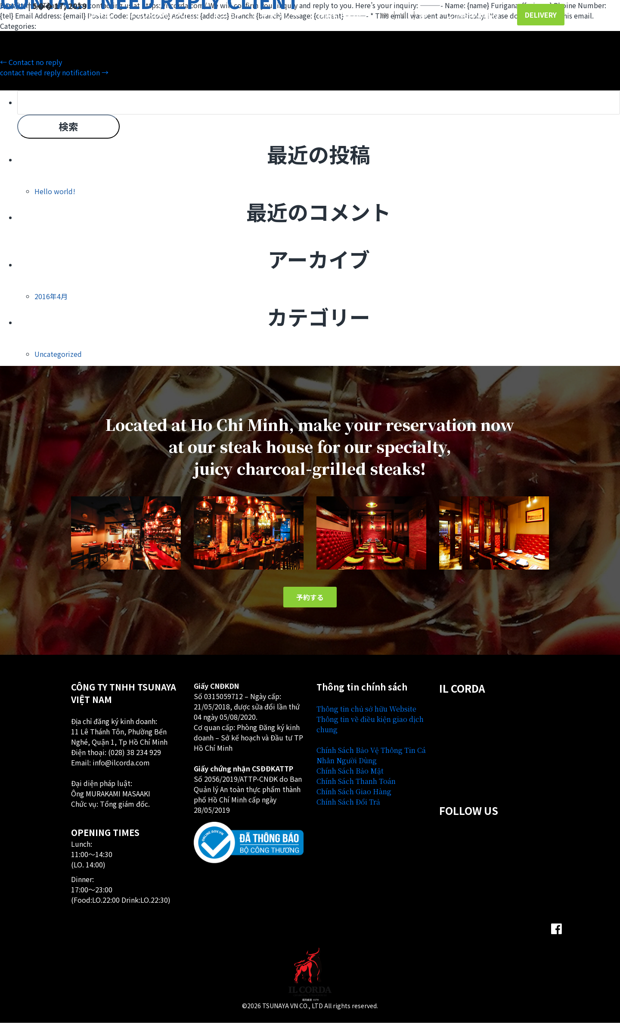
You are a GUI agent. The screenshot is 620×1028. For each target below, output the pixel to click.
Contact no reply (31, 62)
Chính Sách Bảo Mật (350, 776)
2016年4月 (51, 300)
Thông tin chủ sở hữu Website (366, 714)
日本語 (427, 14)
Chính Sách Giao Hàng (353, 797)
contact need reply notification (54, 72)
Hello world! (54, 195)
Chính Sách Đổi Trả (348, 807)
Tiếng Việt (407, 14)
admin (13, 5)
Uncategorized (58, 358)
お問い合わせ (339, 14)
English (384, 14)
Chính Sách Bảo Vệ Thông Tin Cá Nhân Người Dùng (371, 760)
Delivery (541, 14)
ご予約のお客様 (473, 14)
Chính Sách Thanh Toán (356, 786)
